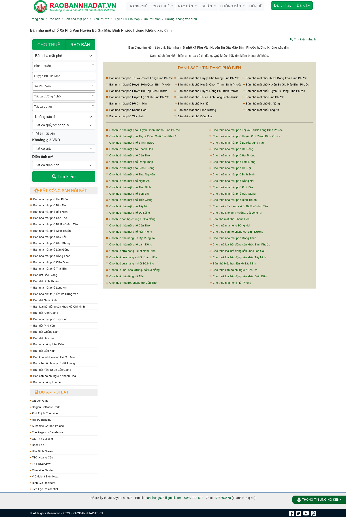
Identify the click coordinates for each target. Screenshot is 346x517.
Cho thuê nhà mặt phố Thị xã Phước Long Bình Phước (246, 130)
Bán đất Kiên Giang (44, 312)
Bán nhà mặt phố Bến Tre (48, 205)
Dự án (207, 6)
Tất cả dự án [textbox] (43, 106)
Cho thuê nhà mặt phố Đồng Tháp (129, 161)
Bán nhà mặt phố (76, 19)
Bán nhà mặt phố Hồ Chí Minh (127, 103)
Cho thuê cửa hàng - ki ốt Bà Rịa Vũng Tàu (238, 206)
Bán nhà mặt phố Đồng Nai (193, 116)
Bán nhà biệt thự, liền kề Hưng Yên (54, 294)
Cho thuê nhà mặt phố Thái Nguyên (130, 174)
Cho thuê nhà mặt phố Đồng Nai (231, 180)
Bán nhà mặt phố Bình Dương (195, 110)
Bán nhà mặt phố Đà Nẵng (261, 103)
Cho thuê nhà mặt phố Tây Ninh (128, 206)
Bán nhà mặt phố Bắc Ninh (49, 211)
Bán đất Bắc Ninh (42, 350)
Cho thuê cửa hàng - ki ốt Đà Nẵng (130, 263)
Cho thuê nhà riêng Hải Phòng (230, 282)
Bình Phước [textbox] (42, 66)
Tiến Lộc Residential (44, 489)
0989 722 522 (193, 498)
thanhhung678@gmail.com (163, 498)
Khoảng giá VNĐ (46, 140)
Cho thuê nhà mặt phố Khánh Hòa (129, 149)
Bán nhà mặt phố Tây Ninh (49, 319)
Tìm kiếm (63, 176)
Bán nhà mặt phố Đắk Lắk (48, 237)
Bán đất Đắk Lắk (42, 338)
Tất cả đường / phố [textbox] (47, 96)
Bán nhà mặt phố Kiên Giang (50, 262)
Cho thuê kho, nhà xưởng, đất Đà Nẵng (133, 270)
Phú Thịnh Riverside (44, 413)
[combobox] (63, 66)
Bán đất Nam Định (43, 300)
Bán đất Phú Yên (42, 325)
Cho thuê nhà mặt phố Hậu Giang (232, 193)
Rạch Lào (37, 445)
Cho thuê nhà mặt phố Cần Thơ (128, 155)
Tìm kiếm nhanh (303, 39)
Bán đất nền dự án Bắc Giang (50, 369)
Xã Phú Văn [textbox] (42, 86)
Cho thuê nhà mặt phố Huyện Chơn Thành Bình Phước (143, 130)
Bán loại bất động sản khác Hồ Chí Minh (57, 306)
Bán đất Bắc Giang (43, 275)
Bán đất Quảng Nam (44, 331)
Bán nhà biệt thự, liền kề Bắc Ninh (232, 263)
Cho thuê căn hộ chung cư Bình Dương (236, 231)
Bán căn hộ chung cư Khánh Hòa (53, 376)
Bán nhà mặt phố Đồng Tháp (50, 256)
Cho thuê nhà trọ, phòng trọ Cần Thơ (131, 282)
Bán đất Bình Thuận (44, 281)
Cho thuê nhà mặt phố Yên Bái (127, 193)
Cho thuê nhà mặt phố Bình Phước (130, 142)
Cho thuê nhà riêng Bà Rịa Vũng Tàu (131, 238)
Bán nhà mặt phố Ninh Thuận (50, 230)
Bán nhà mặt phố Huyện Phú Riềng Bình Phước (206, 78)
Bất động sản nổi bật (60, 190)
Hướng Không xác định (181, 19)
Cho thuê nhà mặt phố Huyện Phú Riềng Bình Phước (244, 136)
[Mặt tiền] (33, 133)
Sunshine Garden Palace (47, 426)
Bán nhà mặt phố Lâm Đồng (50, 249)
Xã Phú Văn (152, 19)
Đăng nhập (282, 5)
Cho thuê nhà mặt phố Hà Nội (230, 168)
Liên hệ (255, 6)
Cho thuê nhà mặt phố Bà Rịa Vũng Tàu (236, 142)
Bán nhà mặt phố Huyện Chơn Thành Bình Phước (207, 84)
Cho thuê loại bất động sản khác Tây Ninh (237, 257)
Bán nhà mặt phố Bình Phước (263, 97)
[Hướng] (63, 117)
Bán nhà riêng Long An (46, 382)
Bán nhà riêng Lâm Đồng (47, 344)
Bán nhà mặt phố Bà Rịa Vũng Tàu (54, 224)
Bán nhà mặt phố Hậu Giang (50, 243)
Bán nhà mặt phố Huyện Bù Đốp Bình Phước (136, 91)
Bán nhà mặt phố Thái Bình (49, 268)
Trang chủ (138, 6)
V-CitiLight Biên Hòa (44, 476)
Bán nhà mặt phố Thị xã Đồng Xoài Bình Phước (275, 78)
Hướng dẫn (231, 6)
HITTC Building (40, 419)
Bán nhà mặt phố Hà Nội (191, 103)
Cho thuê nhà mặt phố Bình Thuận (233, 199)
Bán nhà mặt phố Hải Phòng (49, 199)
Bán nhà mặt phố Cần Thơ (48, 218)
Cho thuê (161, 6)
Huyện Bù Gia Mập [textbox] (47, 76)
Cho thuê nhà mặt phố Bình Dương (130, 168)
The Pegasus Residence (46, 432)
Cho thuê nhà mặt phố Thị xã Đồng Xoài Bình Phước (141, 136)
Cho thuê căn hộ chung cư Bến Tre (233, 270)
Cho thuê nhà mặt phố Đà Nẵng (231, 149)
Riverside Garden (42, 470)
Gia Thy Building (41, 438)
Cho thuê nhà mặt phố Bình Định (232, 174)
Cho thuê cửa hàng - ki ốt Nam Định (131, 251)
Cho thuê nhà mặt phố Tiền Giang (129, 199)
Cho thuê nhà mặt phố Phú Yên (231, 187)
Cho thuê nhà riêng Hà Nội (124, 276)
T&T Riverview (40, 464)
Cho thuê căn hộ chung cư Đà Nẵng (131, 219)
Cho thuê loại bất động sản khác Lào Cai (237, 251)
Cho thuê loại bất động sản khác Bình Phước (239, 244)
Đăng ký (303, 5)
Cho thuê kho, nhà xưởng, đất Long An (235, 212)
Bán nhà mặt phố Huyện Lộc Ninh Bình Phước (137, 97)
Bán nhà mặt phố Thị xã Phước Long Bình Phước (139, 78)
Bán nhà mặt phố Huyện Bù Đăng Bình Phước (274, 91)
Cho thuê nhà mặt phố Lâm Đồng (232, 161)
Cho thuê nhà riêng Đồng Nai (229, 225)
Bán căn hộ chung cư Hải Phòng (52, 363)
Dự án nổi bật (51, 392)
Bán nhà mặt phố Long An (48, 287)
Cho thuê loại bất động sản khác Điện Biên (238, 276)
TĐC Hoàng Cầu (41, 457)
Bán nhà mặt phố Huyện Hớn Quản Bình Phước (138, 84)
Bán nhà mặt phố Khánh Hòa (126, 110)
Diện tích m (42, 156)
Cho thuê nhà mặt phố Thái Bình (128, 187)
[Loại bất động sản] (63, 56)
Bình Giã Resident (42, 483)
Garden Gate (39, 400)
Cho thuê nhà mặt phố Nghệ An (128, 180)
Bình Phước (100, 19)
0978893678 (222, 498)
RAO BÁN (80, 44)
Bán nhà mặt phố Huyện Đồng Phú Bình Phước (206, 91)
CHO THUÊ (48, 44)
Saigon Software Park (45, 407)
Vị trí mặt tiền (43, 133)
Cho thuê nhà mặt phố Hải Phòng (232, 155)
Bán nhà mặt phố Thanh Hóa (229, 219)
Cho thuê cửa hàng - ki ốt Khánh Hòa (131, 257)
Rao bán (186, 6)
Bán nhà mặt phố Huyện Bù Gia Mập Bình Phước (276, 84)
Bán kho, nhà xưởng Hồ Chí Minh (53, 357)
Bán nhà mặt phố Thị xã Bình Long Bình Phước (206, 97)
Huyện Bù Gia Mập (126, 19)
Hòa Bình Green (41, 451)
